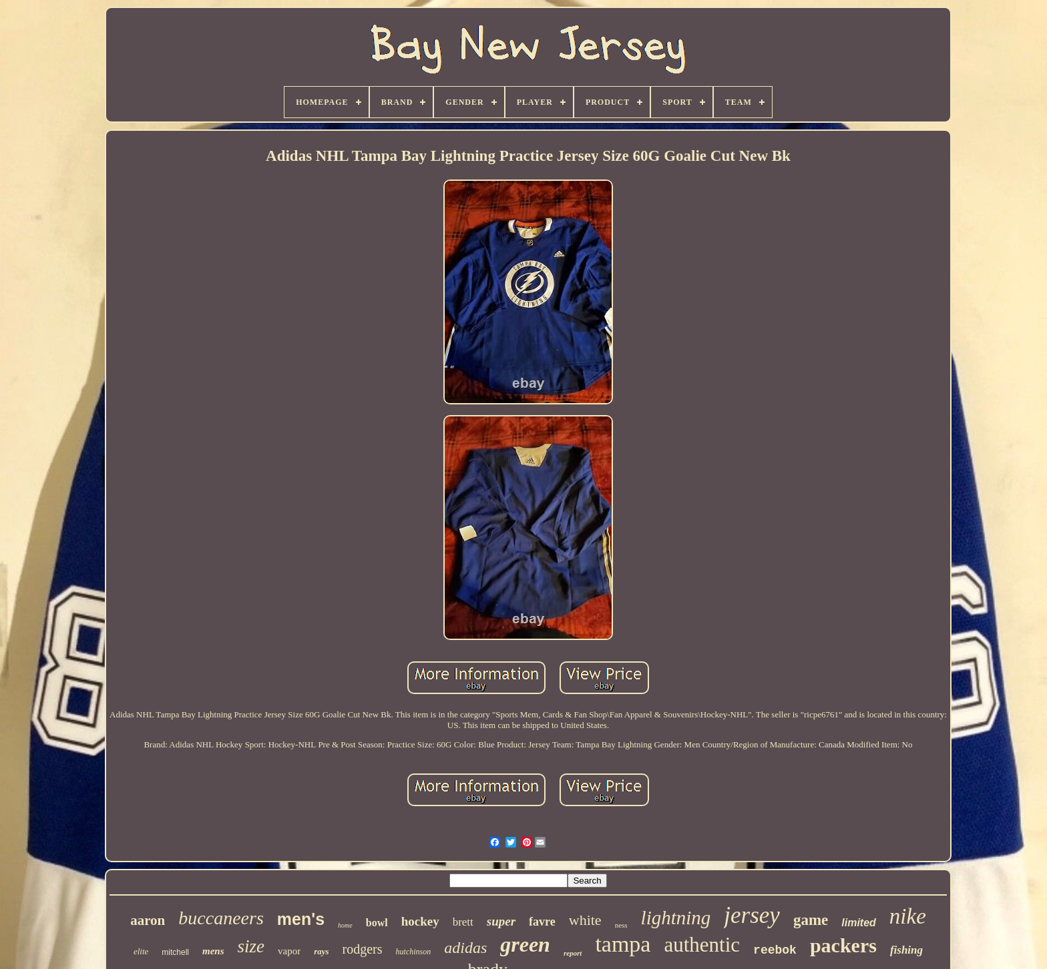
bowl (377, 922)
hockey (420, 921)
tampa (622, 944)
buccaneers (221, 918)
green (525, 944)
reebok (775, 950)
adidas (465, 947)
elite (141, 951)
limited (858, 922)
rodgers (363, 949)
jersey (752, 915)
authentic (702, 944)
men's (301, 919)
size (251, 946)
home (345, 925)
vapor (289, 951)
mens (213, 951)
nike (907, 916)
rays (321, 951)
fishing (906, 950)
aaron (147, 920)
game (810, 920)
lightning (676, 917)
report (573, 953)
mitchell (175, 952)
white (585, 920)
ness (621, 925)
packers (843, 945)
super (501, 921)
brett (463, 922)
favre (542, 921)
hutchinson (413, 951)
